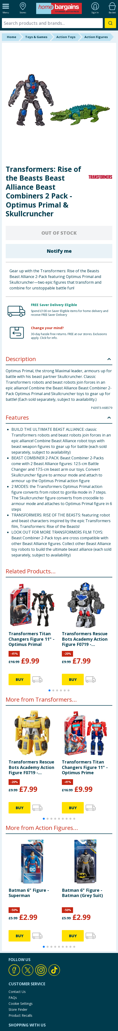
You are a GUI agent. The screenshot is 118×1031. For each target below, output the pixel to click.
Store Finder (18, 1009)
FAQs (13, 997)
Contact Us (17, 991)
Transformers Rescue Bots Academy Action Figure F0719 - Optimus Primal (85, 639)
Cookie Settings (21, 1003)
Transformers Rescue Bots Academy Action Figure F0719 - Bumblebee (31, 767)
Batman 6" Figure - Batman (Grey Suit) (82, 892)
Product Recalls (20, 1015)
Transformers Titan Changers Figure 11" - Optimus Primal (31, 639)
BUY (20, 679)
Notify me (59, 251)
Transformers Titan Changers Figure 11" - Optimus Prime (85, 767)
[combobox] (59, 23)
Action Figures (96, 37)
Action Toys (65, 37)
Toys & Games (36, 37)
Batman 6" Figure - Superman (29, 892)
